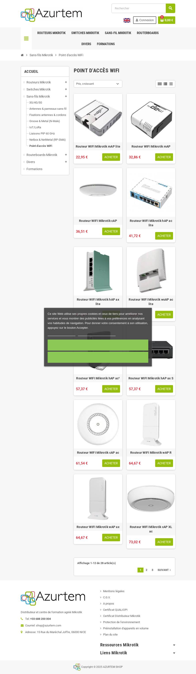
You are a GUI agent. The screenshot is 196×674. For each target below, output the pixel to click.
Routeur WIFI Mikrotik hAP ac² (98, 378)
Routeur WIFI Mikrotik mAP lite (98, 146)
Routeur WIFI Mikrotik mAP (151, 146)
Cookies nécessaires (98, 357)
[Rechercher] (143, 8)
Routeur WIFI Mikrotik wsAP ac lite (151, 302)
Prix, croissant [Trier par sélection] (85, 83)
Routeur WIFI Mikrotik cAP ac (98, 452)
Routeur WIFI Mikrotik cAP (98, 221)
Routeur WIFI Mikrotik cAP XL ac (151, 529)
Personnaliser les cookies (96, 334)
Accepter (98, 345)
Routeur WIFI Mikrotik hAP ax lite (98, 302)
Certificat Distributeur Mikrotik (121, 616)
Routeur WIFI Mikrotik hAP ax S (150, 378)
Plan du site (110, 634)
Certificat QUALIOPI (115, 609)
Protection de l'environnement (121, 622)
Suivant (165, 570)
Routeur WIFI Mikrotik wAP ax (98, 527)
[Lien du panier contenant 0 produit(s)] (166, 20)
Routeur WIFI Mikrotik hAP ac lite (151, 223)
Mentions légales (113, 591)
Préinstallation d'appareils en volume (126, 628)
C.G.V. (106, 597)
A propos (108, 603)
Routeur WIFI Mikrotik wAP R (151, 452)
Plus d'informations (61, 334)
